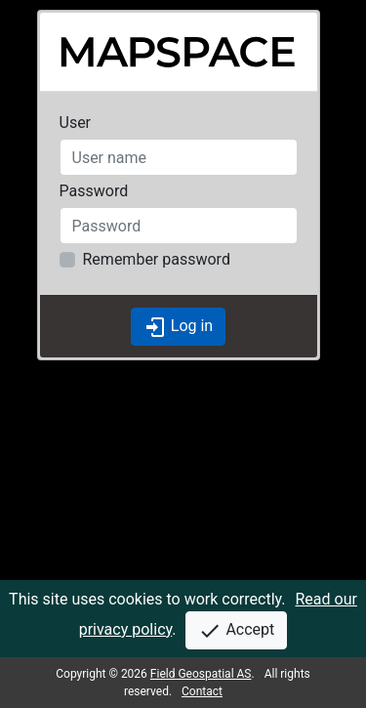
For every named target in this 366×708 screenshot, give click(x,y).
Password (94, 191)
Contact (202, 691)
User (76, 122)
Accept (236, 631)
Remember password (156, 259)
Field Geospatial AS (201, 674)
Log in (178, 327)
